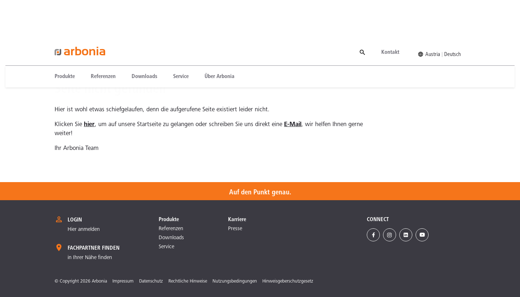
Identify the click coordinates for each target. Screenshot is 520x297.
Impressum (123, 281)
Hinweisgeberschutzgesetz (287, 281)
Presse (235, 229)
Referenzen (103, 41)
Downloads (144, 41)
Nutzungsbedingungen (234, 281)
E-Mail (292, 125)
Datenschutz (151, 281)
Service (181, 41)
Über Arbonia (220, 41)
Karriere (237, 220)
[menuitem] (69, 41)
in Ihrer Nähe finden (90, 258)
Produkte (65, 41)
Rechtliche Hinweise (187, 281)
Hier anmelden (84, 229)
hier (89, 125)
